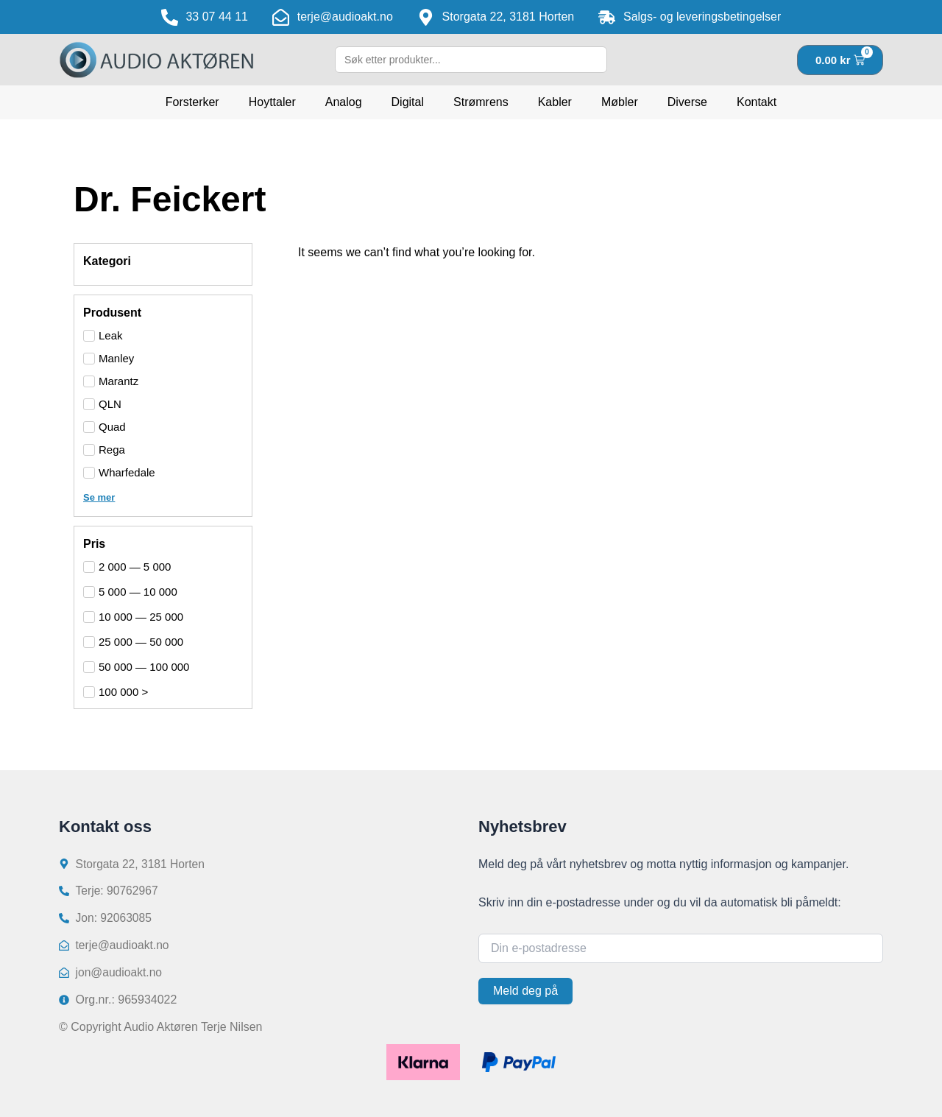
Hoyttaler (272, 102)
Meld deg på (525, 988)
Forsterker (192, 102)
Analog (343, 102)
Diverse (687, 102)
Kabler (555, 102)
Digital (408, 102)
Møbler (619, 102)
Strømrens (481, 102)
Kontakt (756, 102)
